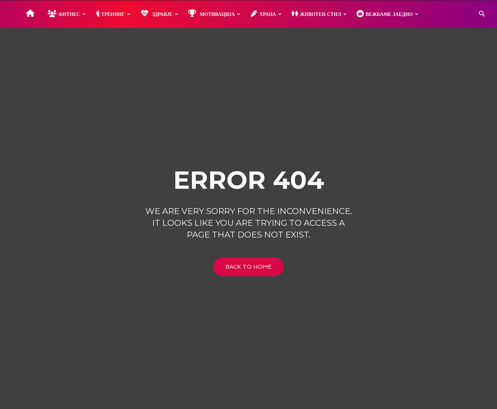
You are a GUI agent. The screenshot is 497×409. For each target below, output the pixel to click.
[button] (482, 14)
